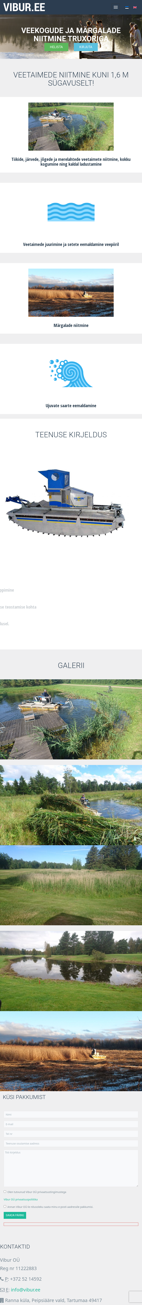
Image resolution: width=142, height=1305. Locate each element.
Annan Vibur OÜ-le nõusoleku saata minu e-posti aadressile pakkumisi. (48, 1207)
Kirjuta (85, 47)
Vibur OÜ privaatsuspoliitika (21, 1199)
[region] (71, 36)
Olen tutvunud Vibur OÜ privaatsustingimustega (35, 1192)
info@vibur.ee (25, 1289)
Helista (56, 47)
